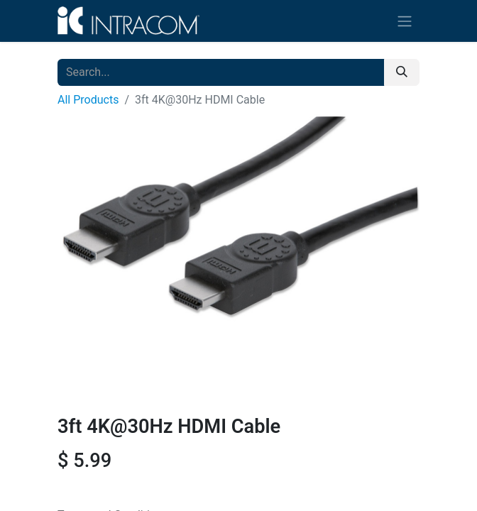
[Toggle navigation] (405, 21)
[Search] (402, 72)
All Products (88, 99)
